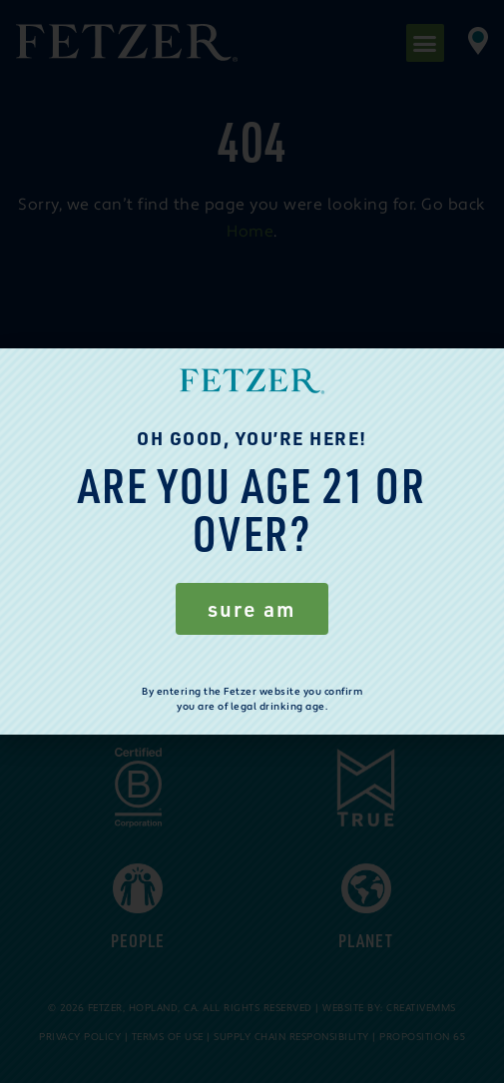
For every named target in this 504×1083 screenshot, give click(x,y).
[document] (252, 541)
